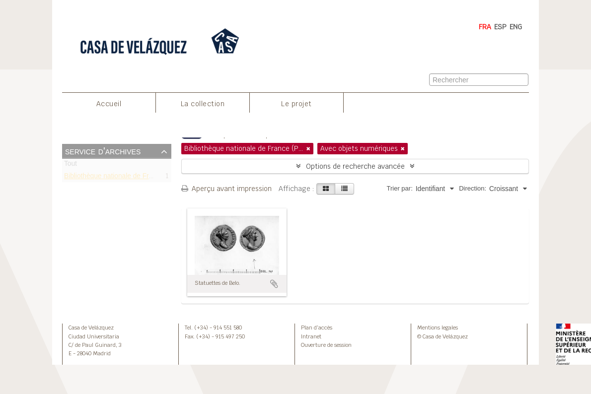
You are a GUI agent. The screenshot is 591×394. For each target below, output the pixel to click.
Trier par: (400, 188)
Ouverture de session (326, 344)
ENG (516, 26)
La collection (203, 103)
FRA (485, 26)
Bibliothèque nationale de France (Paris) (125, 177)
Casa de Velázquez (91, 327)
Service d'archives (103, 150)
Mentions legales (437, 327)
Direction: (472, 188)
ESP (500, 26)
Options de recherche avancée (355, 166)
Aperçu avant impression (226, 188)
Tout (70, 165)
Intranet (311, 336)
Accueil (109, 103)
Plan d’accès (316, 327)
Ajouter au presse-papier (274, 284)
